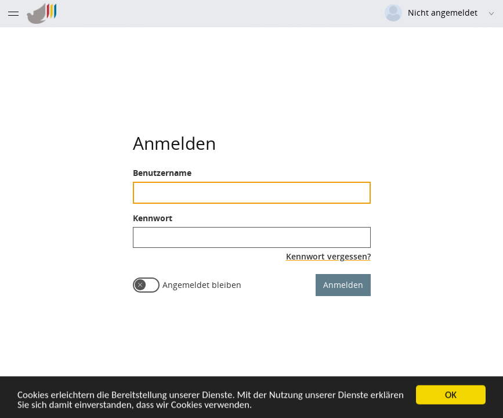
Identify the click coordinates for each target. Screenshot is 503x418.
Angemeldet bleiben (201, 284)
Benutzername (162, 172)
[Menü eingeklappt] (13, 13)
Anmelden (343, 284)
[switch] (146, 284)
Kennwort (152, 217)
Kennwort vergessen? (328, 255)
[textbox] (252, 192)
